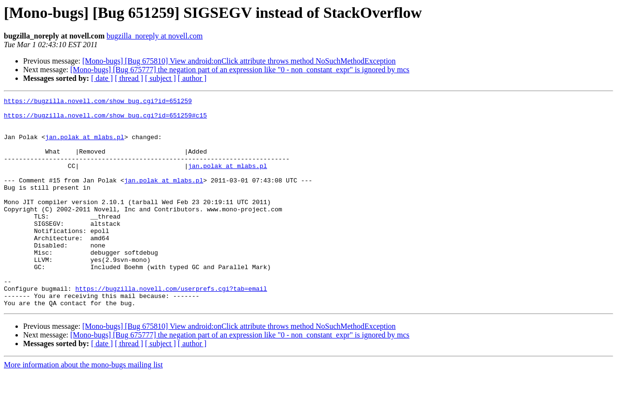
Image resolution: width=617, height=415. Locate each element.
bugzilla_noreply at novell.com (155, 36)
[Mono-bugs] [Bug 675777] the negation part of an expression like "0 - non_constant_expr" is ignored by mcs (240, 69)
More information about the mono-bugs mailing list (83, 406)
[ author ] (192, 78)
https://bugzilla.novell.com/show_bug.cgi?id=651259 (98, 102)
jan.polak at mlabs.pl (84, 145)
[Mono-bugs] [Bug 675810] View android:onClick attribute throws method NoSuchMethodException (239, 61)
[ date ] (102, 78)
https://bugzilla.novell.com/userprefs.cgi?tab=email (171, 327)
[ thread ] (129, 78)
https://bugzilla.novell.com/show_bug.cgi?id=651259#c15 (105, 119)
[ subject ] (160, 78)
